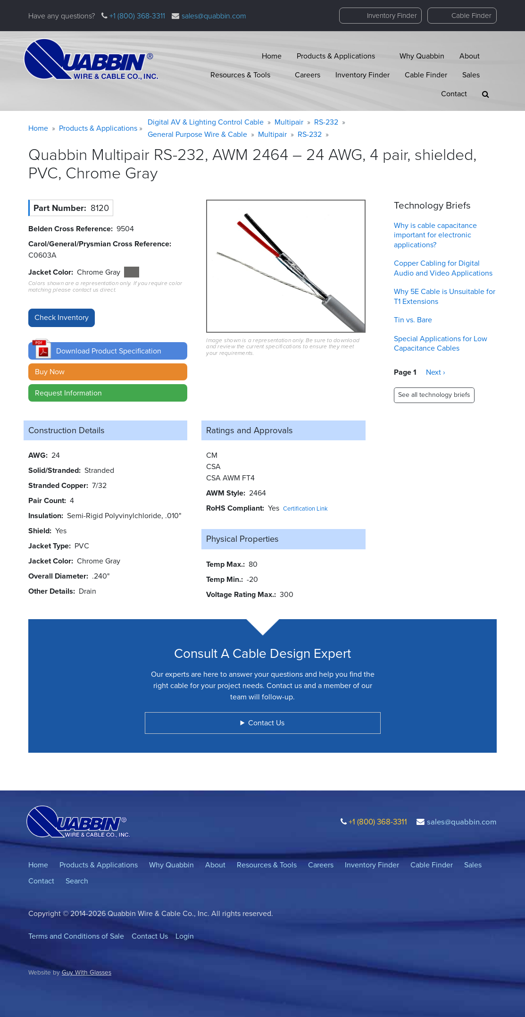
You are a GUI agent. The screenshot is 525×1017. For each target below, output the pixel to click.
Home (272, 55)
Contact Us (150, 936)
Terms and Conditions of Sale (76, 936)
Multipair (289, 122)
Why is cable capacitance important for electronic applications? (435, 235)
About (469, 55)
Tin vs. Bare (413, 319)
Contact (454, 93)
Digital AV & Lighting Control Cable (206, 122)
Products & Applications (336, 55)
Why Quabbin (422, 55)
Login (184, 936)
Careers (307, 74)
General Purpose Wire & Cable (197, 134)
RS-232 (326, 122)
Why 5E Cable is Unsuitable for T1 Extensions (444, 296)
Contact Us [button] (266, 722)
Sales (471, 74)
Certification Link (305, 508)
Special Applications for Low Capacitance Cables (440, 343)
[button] (486, 94)
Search (77, 880)
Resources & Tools (240, 74)
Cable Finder (471, 15)
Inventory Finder (392, 15)
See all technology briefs (434, 395)
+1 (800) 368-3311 (136, 15)
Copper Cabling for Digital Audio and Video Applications (443, 268)
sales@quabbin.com (214, 15)
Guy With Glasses (86, 972)
